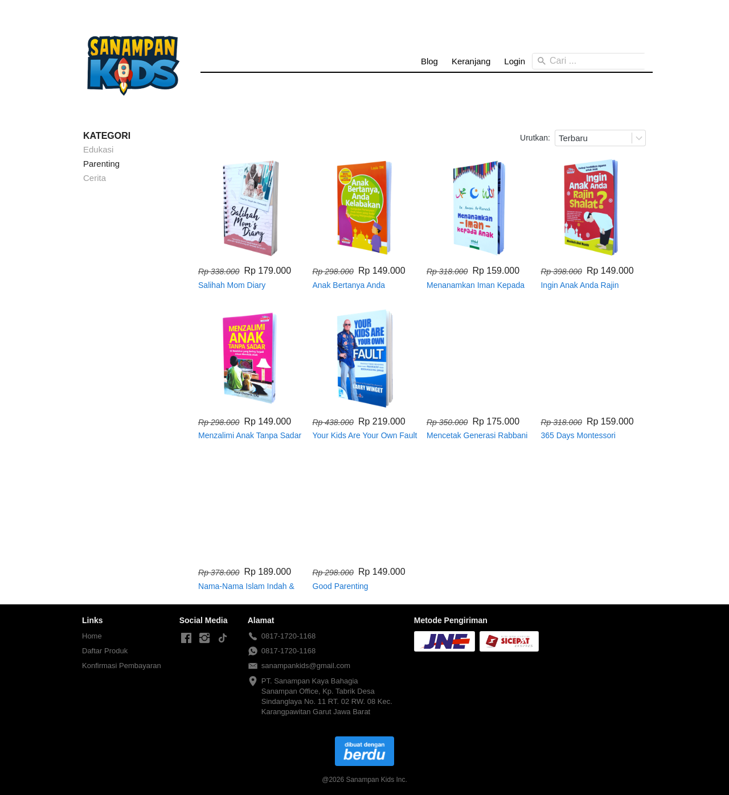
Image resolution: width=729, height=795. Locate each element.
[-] (186, 638)
